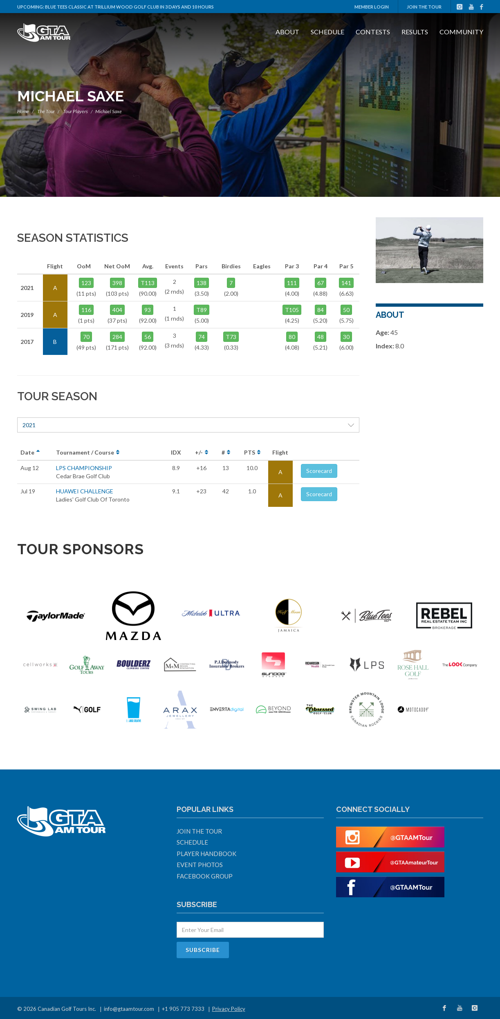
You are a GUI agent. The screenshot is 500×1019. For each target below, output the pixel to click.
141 (346, 282)
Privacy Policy (228, 1009)
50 (346, 309)
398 (117, 282)
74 (201, 336)
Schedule (327, 32)
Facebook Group (205, 876)
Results (414, 32)
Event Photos (200, 864)
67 (320, 282)
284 (117, 336)
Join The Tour (424, 6)
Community (461, 32)
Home (23, 111)
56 (147, 336)
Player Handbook (206, 853)
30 (346, 336)
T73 (231, 336)
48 (320, 336)
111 (292, 282)
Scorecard (319, 470)
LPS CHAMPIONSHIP (84, 467)
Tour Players (75, 111)
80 (292, 336)
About (287, 32)
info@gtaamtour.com (129, 1009)
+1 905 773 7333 (183, 1009)
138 (201, 282)
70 (86, 336)
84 (320, 309)
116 (86, 309)
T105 (292, 309)
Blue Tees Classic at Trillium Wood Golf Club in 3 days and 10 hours (129, 6)
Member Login (371, 6)
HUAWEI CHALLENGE (84, 491)
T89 (201, 309)
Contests (373, 32)
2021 (188, 424)
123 (86, 282)
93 (147, 309)
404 (117, 309)
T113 (148, 282)
